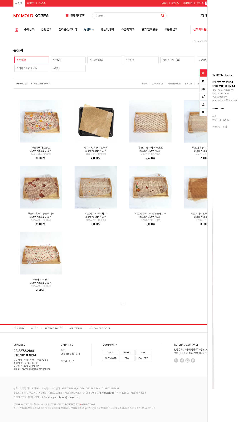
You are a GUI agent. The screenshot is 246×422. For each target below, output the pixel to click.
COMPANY (18, 328)
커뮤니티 (42, 3)
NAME (188, 83)
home (196, 41)
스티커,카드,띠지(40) (27, 68)
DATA (127, 352)
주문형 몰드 (171, 29)
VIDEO (110, 352)
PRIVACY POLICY (53, 328)
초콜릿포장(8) (96, 59)
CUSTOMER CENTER (99, 328)
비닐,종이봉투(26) (171, 59)
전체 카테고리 (78, 15)
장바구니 (202, 3)
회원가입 (175, 3)
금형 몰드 (46, 29)
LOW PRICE (157, 83)
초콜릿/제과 (128, 29)
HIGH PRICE (174, 83)
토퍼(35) (57, 59)
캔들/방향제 (107, 29)
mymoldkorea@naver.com (65, 397)
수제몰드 (29, 29)
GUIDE (34, 328)
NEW (144, 83)
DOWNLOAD (111, 358)
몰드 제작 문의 (201, 29)
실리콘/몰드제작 (68, 29)
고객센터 (19, 3)
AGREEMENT (75, 328)
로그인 (165, 3)
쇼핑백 (56, 68)
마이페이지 (188, 3)
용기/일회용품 (150, 29)
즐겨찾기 (31, 3)
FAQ (127, 358)
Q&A (143, 352)
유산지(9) (21, 59)
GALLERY (143, 358)
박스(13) (130, 59)
